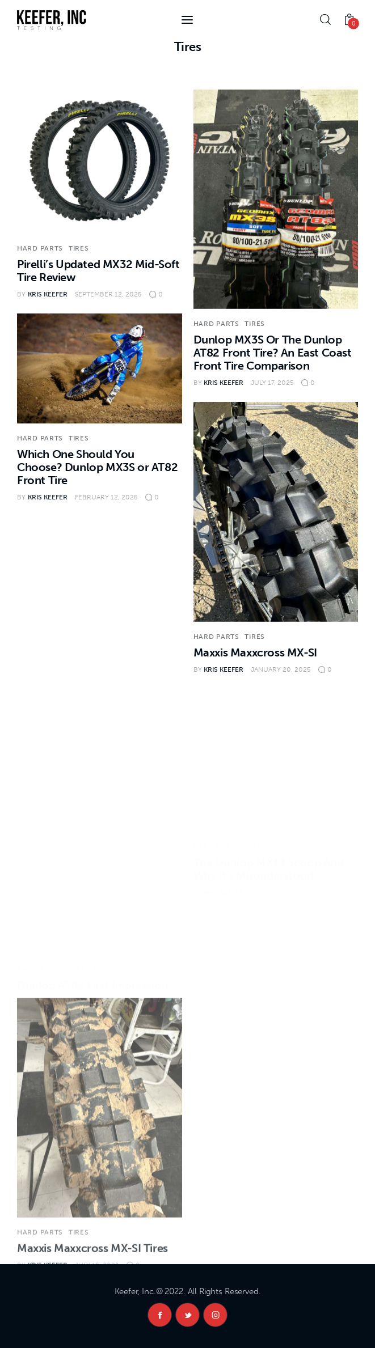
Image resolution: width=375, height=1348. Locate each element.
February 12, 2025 (106, 497)
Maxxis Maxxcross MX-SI (255, 652)
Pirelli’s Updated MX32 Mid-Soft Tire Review (98, 270)
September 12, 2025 (108, 294)
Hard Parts (40, 248)
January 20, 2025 (281, 669)
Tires (79, 248)
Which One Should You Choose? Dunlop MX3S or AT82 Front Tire (97, 467)
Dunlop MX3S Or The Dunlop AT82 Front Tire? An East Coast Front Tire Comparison (272, 352)
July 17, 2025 (272, 383)
